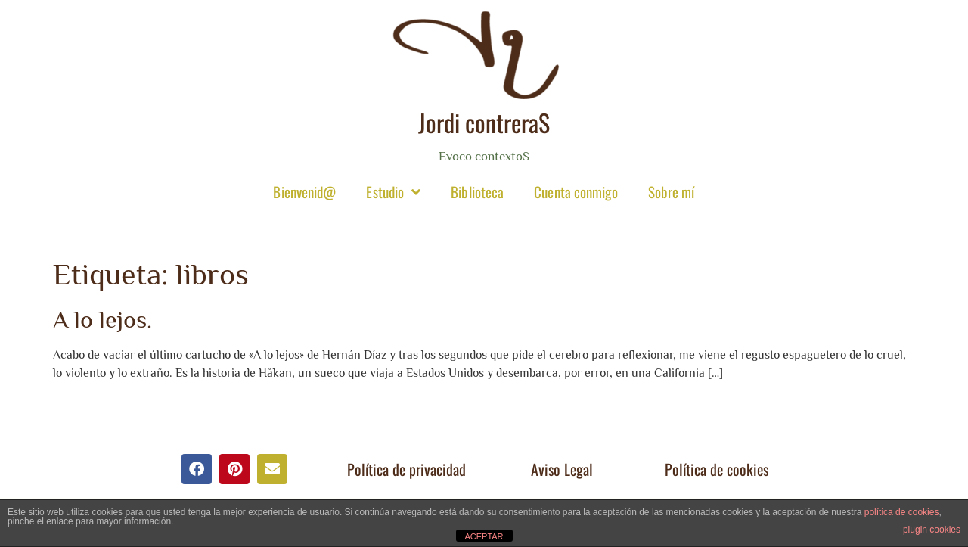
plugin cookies (931, 529)
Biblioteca (477, 191)
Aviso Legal (562, 469)
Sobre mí (671, 191)
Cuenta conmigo (575, 191)
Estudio (393, 192)
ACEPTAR (483, 536)
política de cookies (901, 512)
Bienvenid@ (304, 191)
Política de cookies (716, 469)
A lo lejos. (102, 319)
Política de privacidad (406, 469)
